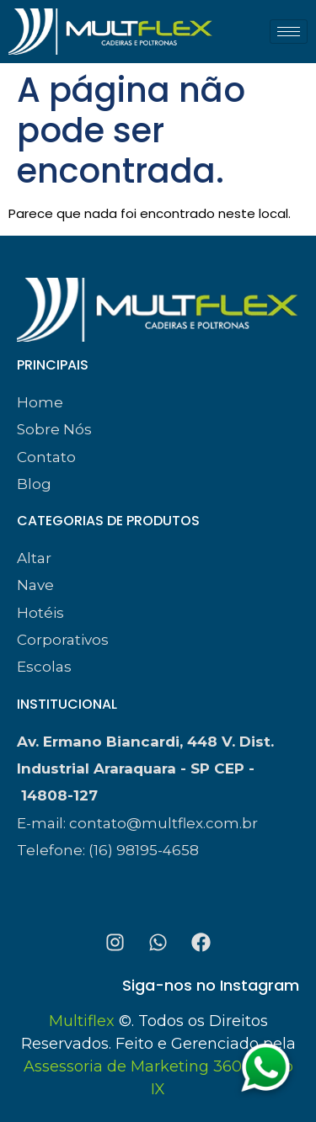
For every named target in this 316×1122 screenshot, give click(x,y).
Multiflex (82, 1021)
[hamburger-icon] (289, 31)
